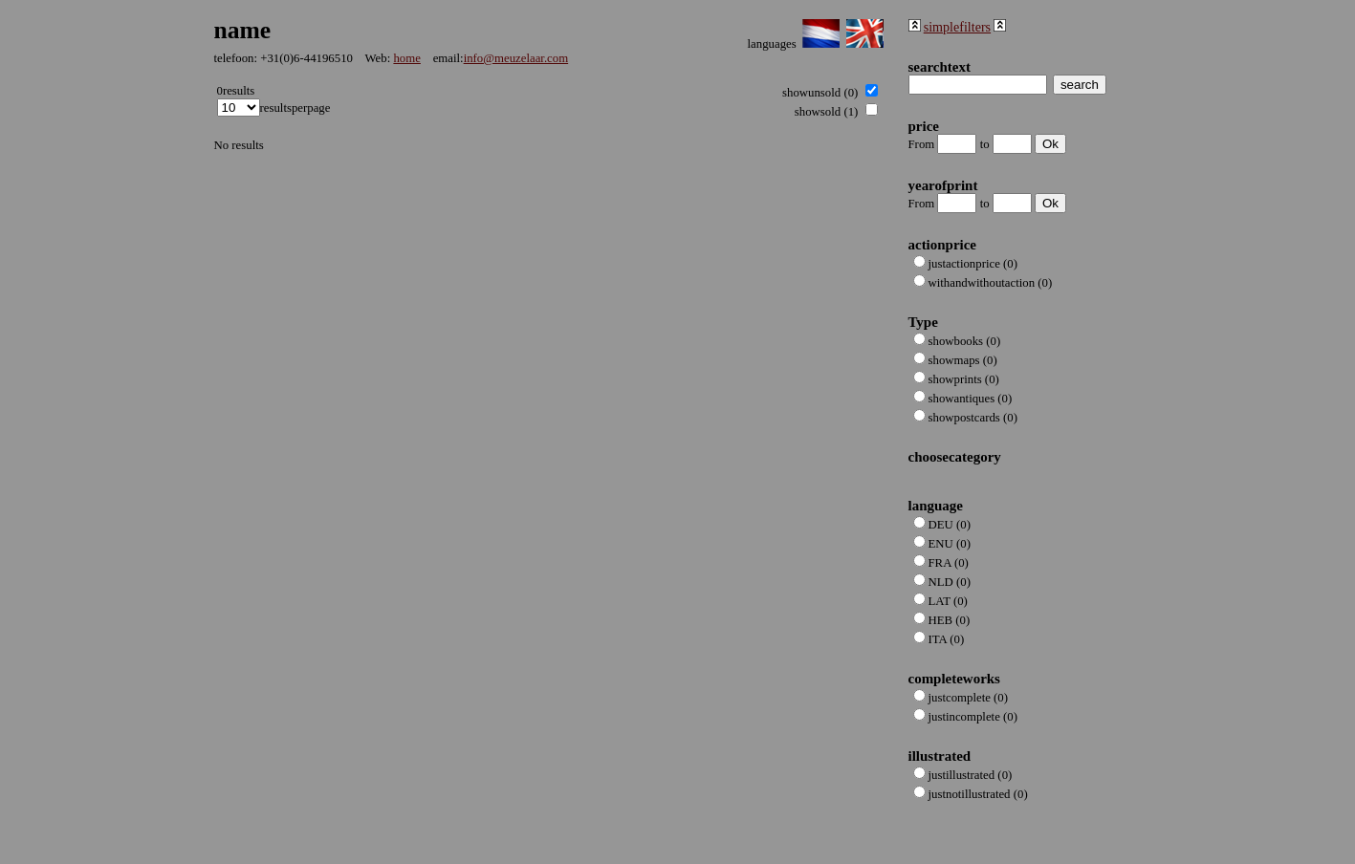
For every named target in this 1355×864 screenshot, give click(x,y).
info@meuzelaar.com (516, 58)
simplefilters (957, 26)
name (243, 30)
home (406, 58)
